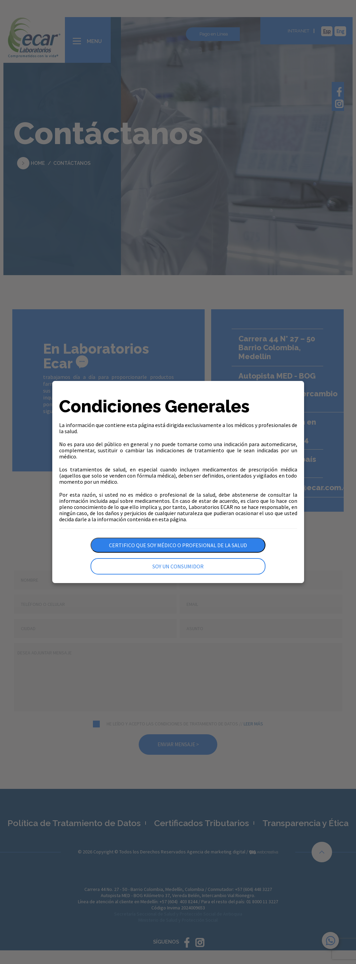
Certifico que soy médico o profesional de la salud (178, 545)
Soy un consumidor (178, 566)
